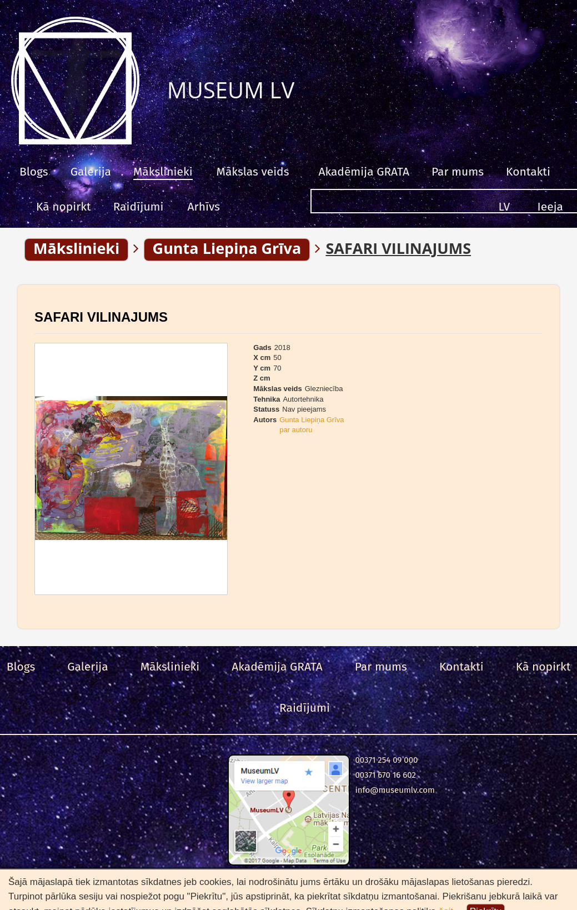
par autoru (295, 430)
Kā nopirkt (63, 206)
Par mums (458, 171)
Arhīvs (204, 206)
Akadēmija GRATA (363, 171)
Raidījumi (138, 206)
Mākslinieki (163, 171)
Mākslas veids (253, 171)
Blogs (33, 171)
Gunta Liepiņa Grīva (311, 420)
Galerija (91, 171)
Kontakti (528, 171)
